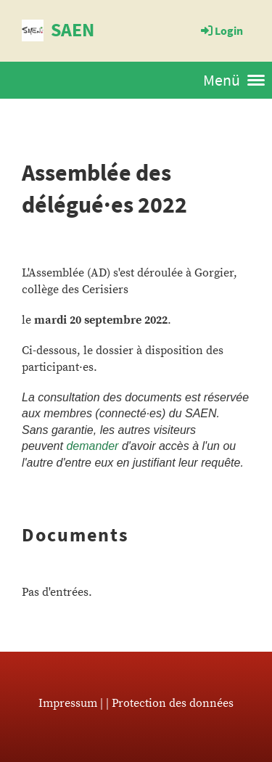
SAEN (72, 29)
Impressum (67, 703)
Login (221, 30)
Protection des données (173, 703)
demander (92, 446)
